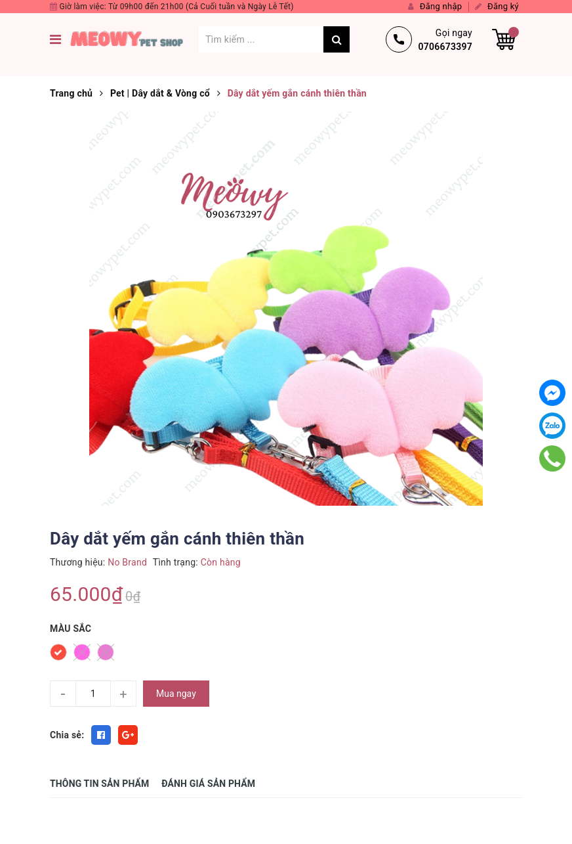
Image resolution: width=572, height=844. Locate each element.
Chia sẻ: (67, 735)
